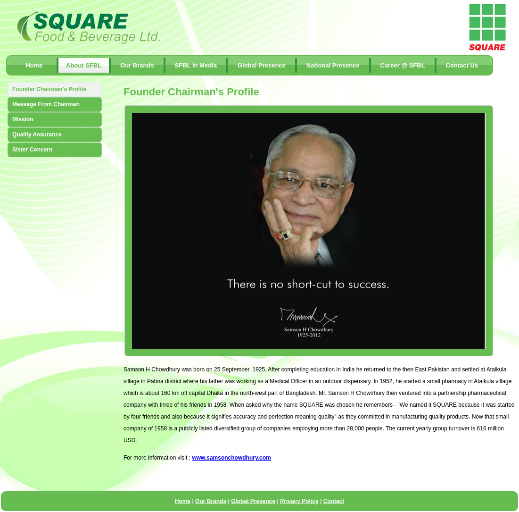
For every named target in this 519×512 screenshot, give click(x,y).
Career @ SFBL (402, 65)
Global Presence (262, 65)
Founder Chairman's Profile (49, 89)
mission (22, 119)
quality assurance (37, 134)
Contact (334, 501)
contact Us (462, 65)
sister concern (32, 149)
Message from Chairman (46, 104)
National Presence (333, 65)
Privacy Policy (299, 501)
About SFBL (83, 65)
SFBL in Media (196, 65)
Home (33, 65)
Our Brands (137, 65)
